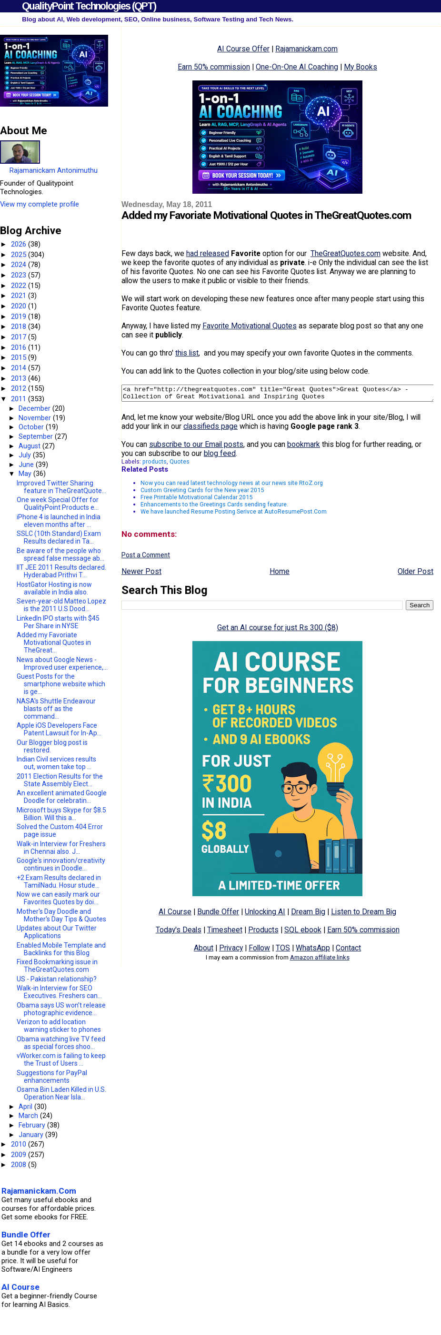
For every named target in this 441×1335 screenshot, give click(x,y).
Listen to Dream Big (363, 914)
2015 (19, 357)
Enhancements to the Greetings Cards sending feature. (214, 507)
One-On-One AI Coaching (297, 66)
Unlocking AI (265, 914)
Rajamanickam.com (306, 48)
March (29, 1115)
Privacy (231, 950)
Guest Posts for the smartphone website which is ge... (61, 683)
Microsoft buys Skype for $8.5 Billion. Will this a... (61, 813)
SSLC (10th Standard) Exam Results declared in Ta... (59, 537)
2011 (19, 399)
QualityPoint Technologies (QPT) (89, 6)
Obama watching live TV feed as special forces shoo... (61, 1042)
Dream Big (308, 914)
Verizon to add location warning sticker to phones (59, 1025)
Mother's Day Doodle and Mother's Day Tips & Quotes (61, 915)
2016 (19, 347)
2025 (19, 254)
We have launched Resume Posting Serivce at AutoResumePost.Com (233, 514)
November (36, 418)
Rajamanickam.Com (38, 1191)
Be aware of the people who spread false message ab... (60, 554)
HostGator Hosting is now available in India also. (54, 588)
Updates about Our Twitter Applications (57, 931)
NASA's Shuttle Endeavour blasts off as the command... (56, 708)
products (154, 464)
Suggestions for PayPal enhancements (52, 1076)
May (26, 473)
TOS (283, 950)
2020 (19, 306)
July (26, 455)
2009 (19, 1154)
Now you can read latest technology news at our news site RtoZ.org (231, 485)
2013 (19, 378)
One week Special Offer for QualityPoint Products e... (58, 503)
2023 (19, 275)
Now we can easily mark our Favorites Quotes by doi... (58, 898)
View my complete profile (39, 204)
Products (263, 932)
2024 (19, 264)
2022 (19, 285)
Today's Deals (178, 932)
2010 (19, 1144)
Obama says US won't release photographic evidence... (61, 1009)
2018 (19, 326)
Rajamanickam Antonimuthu (54, 170)
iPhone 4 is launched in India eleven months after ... (58, 520)
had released (207, 253)
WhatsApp (313, 950)
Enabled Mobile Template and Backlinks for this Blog (61, 949)
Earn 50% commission (214, 66)
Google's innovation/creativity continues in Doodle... (61, 864)
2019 (19, 316)
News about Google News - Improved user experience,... (62, 663)
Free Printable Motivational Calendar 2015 (196, 500)
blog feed (220, 456)
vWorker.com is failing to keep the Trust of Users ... (61, 1059)
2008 (19, 1164)
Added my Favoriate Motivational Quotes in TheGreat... (54, 642)
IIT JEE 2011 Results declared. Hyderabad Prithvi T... (61, 571)
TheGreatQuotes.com (346, 253)
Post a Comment (145, 558)
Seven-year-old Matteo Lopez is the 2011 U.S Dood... (61, 605)
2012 (19, 388)
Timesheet (224, 932)
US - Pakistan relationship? (57, 979)
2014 (19, 368)
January (32, 1134)
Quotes (180, 464)
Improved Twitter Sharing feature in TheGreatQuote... (61, 486)
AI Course (175, 914)
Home (280, 574)
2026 (19, 244)
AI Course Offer (243, 48)
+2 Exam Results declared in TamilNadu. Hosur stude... (59, 881)
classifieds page (210, 429)
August (30, 446)
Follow (259, 950)
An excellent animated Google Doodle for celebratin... (62, 796)
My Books (360, 66)
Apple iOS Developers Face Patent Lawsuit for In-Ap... (59, 729)
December (35, 408)
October (32, 427)
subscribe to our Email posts (196, 447)
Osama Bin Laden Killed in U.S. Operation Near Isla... (61, 1093)
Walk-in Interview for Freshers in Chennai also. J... (61, 847)
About (203, 950)
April (26, 1106)
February (33, 1125)
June (27, 464)
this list (187, 352)
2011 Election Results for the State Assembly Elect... (60, 780)
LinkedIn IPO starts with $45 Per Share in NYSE (58, 622)
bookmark (303, 447)
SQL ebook (302, 932)
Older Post (415, 574)
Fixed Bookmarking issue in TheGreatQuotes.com (57, 965)
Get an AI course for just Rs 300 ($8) (277, 630)
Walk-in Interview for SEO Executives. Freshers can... (59, 991)
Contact (348, 950)
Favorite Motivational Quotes (249, 325)
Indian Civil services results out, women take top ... (56, 763)
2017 (19, 337)
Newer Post (141, 574)
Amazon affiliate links (320, 960)
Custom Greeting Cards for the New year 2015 (202, 492)
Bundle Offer (218, 914)
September (37, 436)
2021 (19, 295)
